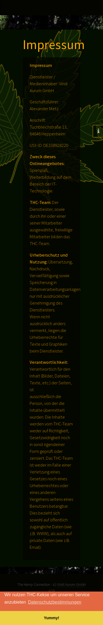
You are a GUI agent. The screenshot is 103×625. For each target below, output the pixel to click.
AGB (51, 591)
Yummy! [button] (51, 618)
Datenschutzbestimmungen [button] (54, 602)
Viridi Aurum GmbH (71, 584)
